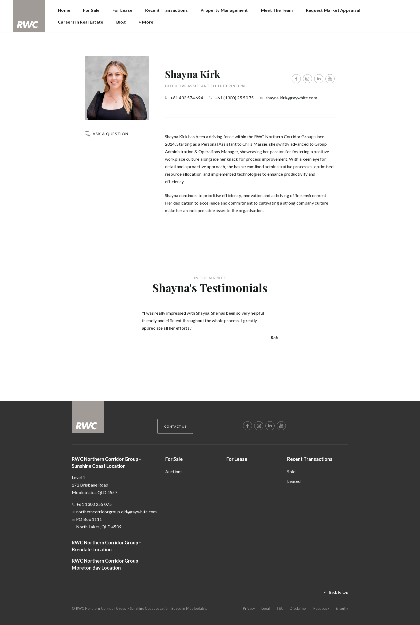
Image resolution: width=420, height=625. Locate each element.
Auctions (173, 471)
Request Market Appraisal (333, 10)
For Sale (174, 459)
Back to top (338, 592)
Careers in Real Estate (80, 21)
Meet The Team (277, 10)
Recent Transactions (309, 459)
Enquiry (342, 608)
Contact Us (175, 426)
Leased (294, 481)
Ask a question (110, 133)
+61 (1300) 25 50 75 (234, 97)
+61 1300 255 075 (94, 504)
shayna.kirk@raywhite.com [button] (291, 97)
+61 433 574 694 (186, 97)
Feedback (321, 608)
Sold (291, 471)
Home (64, 10)
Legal (265, 608)
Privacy (249, 608)
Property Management (224, 10)
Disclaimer (298, 608)
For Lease (122, 10)
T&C (280, 608)
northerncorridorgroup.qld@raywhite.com (116, 511)
